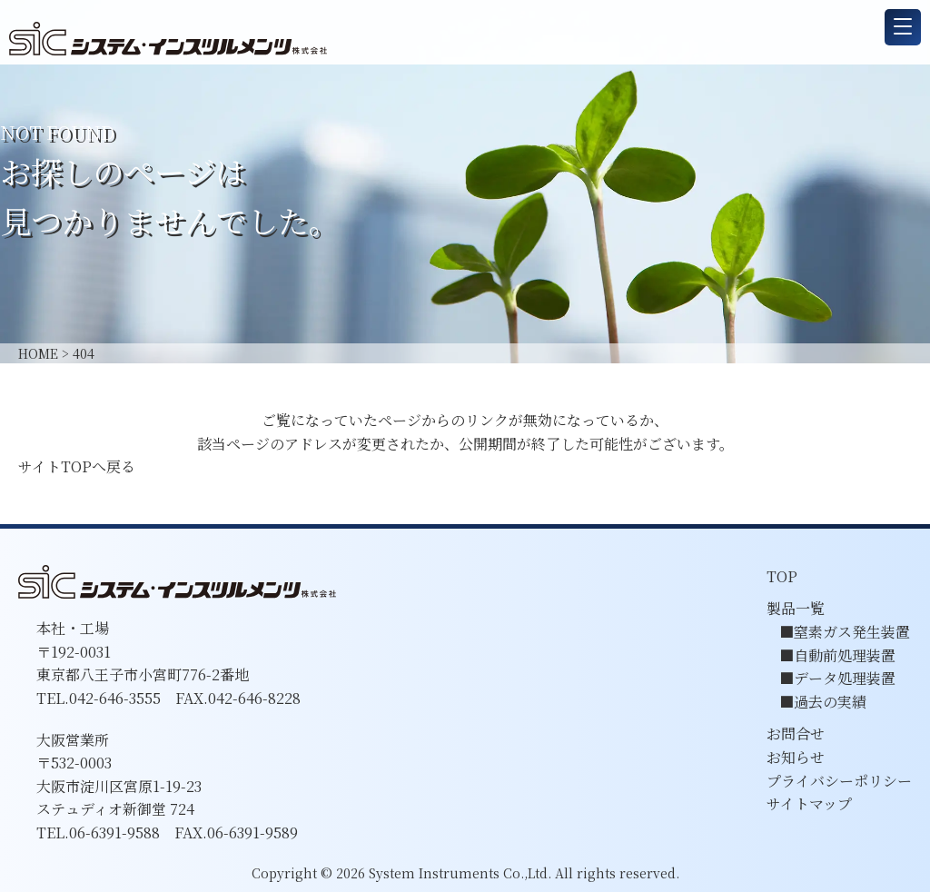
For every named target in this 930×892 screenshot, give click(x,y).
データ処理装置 (844, 678)
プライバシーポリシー (839, 780)
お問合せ (796, 733)
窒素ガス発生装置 (852, 631)
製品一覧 (796, 608)
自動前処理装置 (844, 655)
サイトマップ (809, 803)
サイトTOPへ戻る (76, 466)
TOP (782, 576)
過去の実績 (830, 701)
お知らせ (796, 757)
